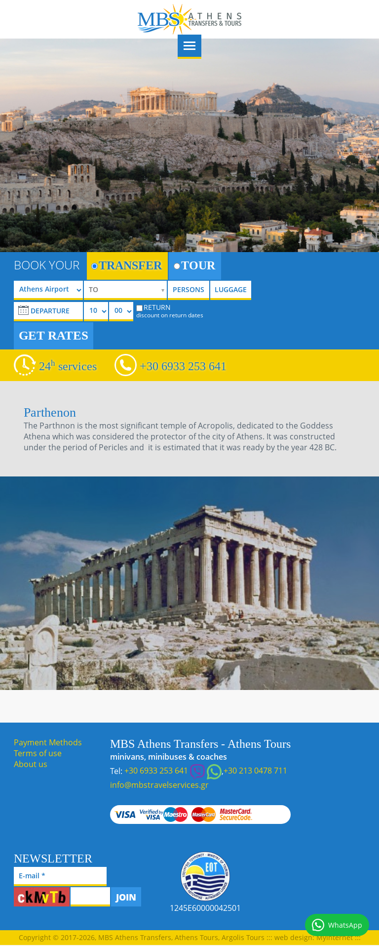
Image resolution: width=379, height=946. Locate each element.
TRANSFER (126, 265)
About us (30, 764)
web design (293, 937)
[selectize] (125, 290)
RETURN (169, 311)
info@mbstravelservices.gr (159, 784)
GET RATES (53, 335)
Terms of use (38, 753)
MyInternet (334, 937)
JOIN (126, 897)
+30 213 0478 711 (255, 770)
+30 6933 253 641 (183, 366)
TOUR (194, 265)
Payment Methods (48, 742)
